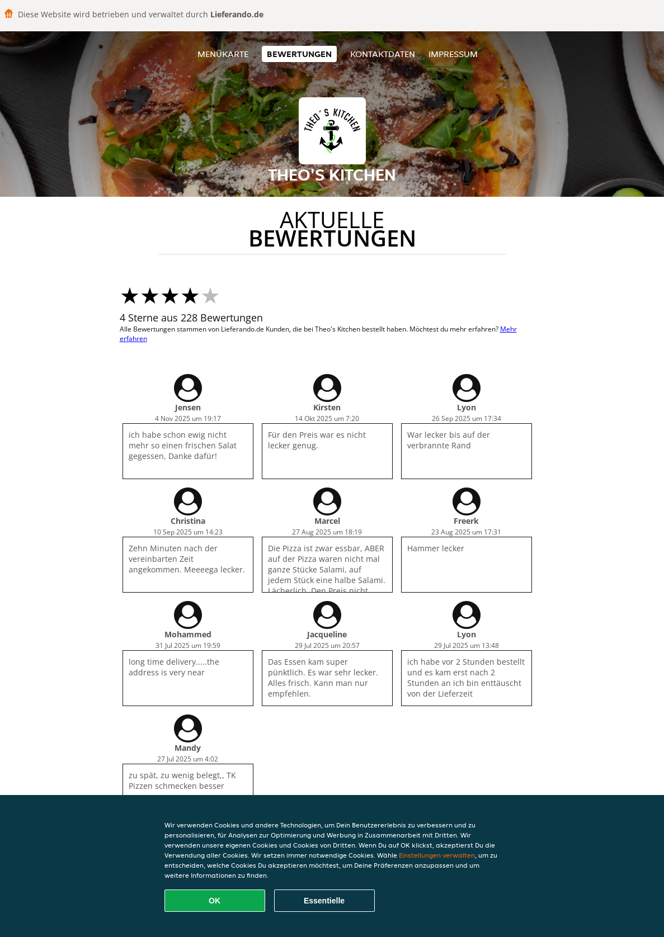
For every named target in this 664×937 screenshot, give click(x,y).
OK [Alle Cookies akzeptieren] (214, 900)
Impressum (453, 54)
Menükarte (222, 54)
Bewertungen (299, 54)
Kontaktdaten (382, 54)
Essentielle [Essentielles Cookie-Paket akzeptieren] (324, 900)
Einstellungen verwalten (437, 855)
